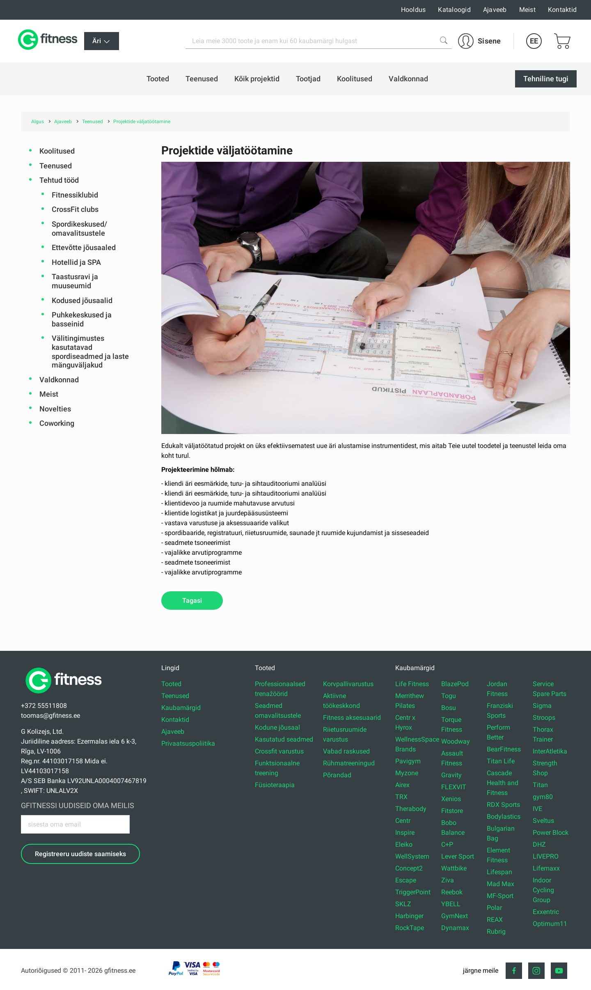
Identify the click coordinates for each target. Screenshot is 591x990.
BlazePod (455, 684)
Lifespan (499, 872)
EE (534, 41)
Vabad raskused (346, 751)
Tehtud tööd (59, 180)
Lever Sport (457, 856)
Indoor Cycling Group (543, 890)
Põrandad (337, 775)
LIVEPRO (546, 856)
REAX (495, 919)
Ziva (447, 880)
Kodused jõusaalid (82, 300)
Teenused (55, 165)
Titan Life (501, 761)
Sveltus (543, 821)
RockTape (409, 928)
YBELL (450, 904)
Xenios (451, 799)
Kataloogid (454, 10)
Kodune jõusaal (277, 727)
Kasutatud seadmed (284, 739)
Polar (494, 908)
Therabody (410, 809)
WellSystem (412, 856)
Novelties (55, 408)
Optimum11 (550, 924)
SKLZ (403, 904)
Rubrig (496, 931)
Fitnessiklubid (75, 195)
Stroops (544, 717)
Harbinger (409, 916)
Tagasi (192, 600)
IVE (537, 809)
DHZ (539, 844)
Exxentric (546, 912)
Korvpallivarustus (348, 684)
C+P (447, 844)
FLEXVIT (453, 787)
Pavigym (408, 761)
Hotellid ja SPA (76, 262)
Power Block (550, 832)
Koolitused (57, 151)
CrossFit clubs (75, 209)
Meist (527, 10)
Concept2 (409, 868)
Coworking (56, 423)
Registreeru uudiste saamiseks (80, 854)
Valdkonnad (59, 379)
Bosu (448, 708)
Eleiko (403, 844)
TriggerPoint (413, 892)
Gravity (451, 775)
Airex (402, 785)
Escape (405, 880)
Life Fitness (412, 684)
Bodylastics (503, 816)
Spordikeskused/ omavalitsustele (79, 228)
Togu (448, 696)
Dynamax (455, 928)
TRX (401, 797)
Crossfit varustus (279, 751)
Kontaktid (562, 10)
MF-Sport (500, 896)
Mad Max (500, 884)
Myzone (406, 773)
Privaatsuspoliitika (188, 743)
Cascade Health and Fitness (502, 783)
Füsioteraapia (275, 785)
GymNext (454, 916)
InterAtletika (550, 751)
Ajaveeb (495, 10)
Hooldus (413, 10)
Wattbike (454, 868)
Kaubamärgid (181, 708)
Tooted (171, 684)
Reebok (452, 892)
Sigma (542, 706)
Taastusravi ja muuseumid (75, 281)
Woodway (455, 741)
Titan (540, 785)
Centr (402, 821)
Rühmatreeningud (349, 763)
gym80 (543, 797)
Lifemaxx (546, 868)
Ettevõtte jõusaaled (84, 247)
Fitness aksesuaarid (352, 717)
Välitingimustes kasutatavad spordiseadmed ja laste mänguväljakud (90, 351)
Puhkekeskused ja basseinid (82, 319)
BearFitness (504, 749)
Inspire (405, 832)
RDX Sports (503, 805)
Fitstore (452, 811)
